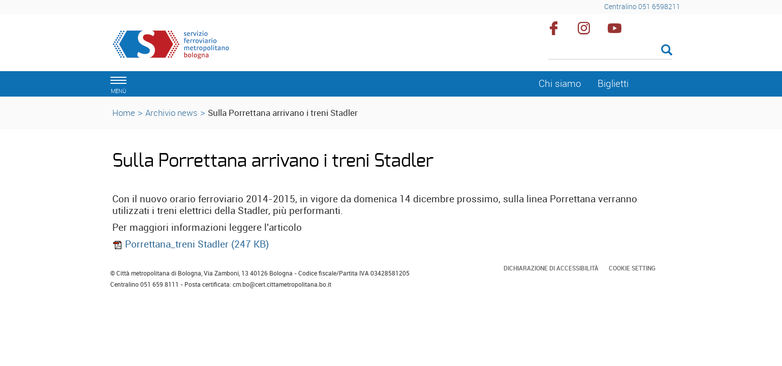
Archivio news (171, 112)
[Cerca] (610, 50)
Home (123, 112)
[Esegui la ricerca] (666, 50)
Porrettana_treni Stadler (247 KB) (190, 244)
